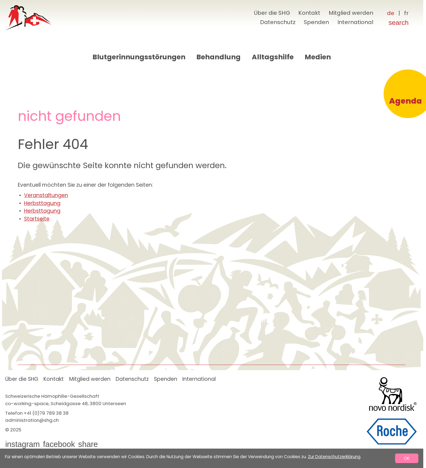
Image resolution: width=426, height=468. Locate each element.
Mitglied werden (351, 13)
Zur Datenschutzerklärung (334, 457)
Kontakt (309, 13)
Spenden (316, 22)
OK (407, 458)
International (355, 22)
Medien (318, 57)
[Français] (406, 13)
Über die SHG (272, 13)
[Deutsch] (390, 13)
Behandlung (218, 57)
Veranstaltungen (46, 195)
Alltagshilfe (273, 57)
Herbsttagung (42, 203)
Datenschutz (278, 22)
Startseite (36, 219)
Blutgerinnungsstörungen (138, 57)
